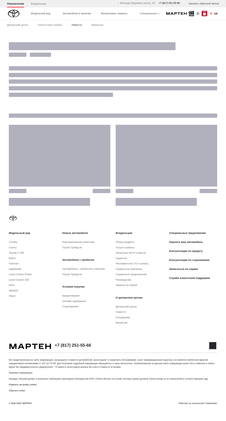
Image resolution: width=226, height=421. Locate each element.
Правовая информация (20, 373)
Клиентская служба (50, 24)
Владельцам (38, 3)
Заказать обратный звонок (204, 3)
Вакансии (97, 24)
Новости (77, 24)
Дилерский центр (17, 24)
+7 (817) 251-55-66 (169, 3)
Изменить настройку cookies (23, 384)
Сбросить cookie (17, 390)
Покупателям (15, 3)
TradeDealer (211, 403)
